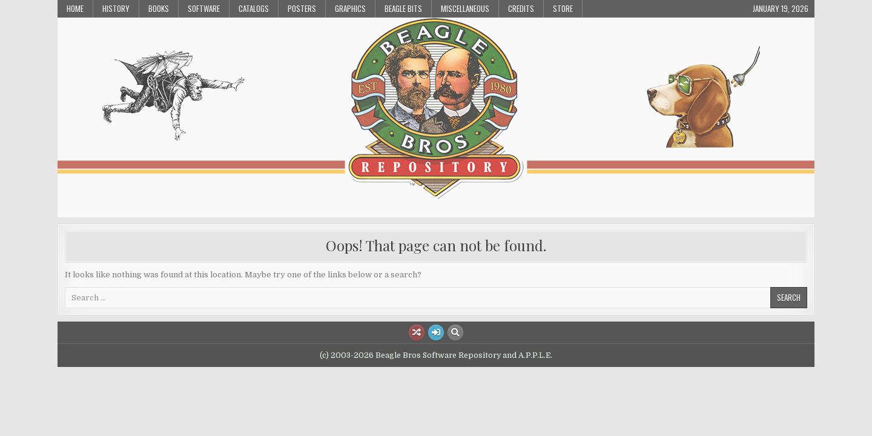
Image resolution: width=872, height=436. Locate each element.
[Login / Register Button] (436, 332)
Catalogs (254, 8)
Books (158, 8)
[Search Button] (455, 332)
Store (563, 8)
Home (75, 8)
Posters (302, 8)
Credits (521, 8)
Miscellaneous (465, 8)
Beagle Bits (403, 8)
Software (204, 8)
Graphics (350, 8)
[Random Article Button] (416, 332)
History (116, 8)
